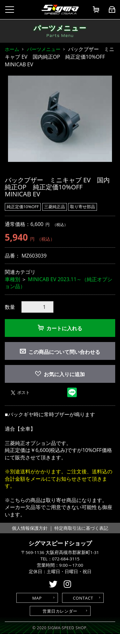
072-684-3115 (66, 559)
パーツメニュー (43, 49)
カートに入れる (60, 328)
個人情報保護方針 (30, 528)
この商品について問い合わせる (64, 351)
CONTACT (83, 598)
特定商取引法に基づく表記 (81, 528)
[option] (60, 119)
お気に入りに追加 (60, 374)
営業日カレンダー (60, 611)
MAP (37, 598)
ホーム (12, 49)
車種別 (12, 279)
